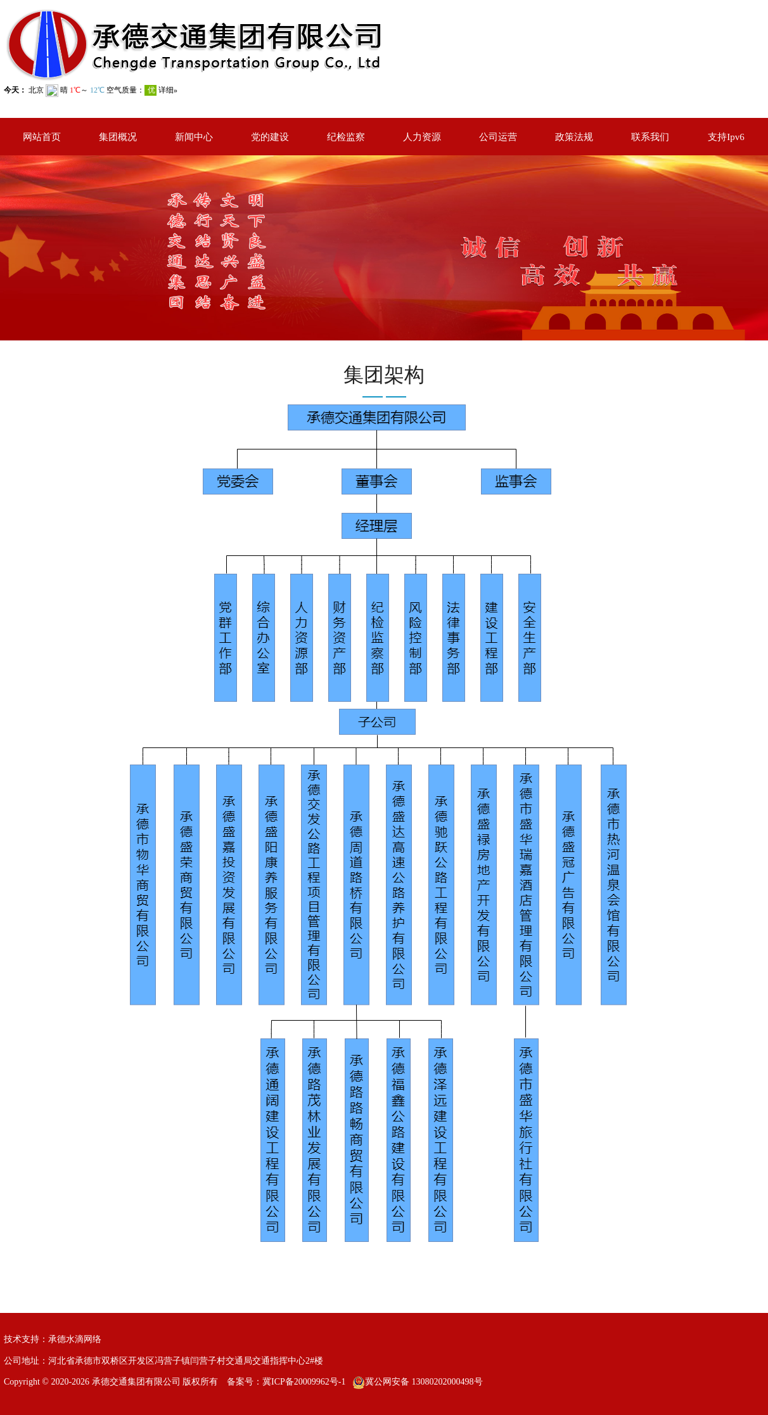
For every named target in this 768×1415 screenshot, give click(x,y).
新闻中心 (194, 137)
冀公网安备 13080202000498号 (424, 1381)
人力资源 (422, 137)
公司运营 (498, 137)
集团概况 (118, 137)
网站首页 (42, 137)
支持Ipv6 (726, 137)
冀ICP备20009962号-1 (303, 1381)
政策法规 (574, 137)
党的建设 (270, 137)
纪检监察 (346, 137)
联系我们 (650, 137)
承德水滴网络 (74, 1339)
